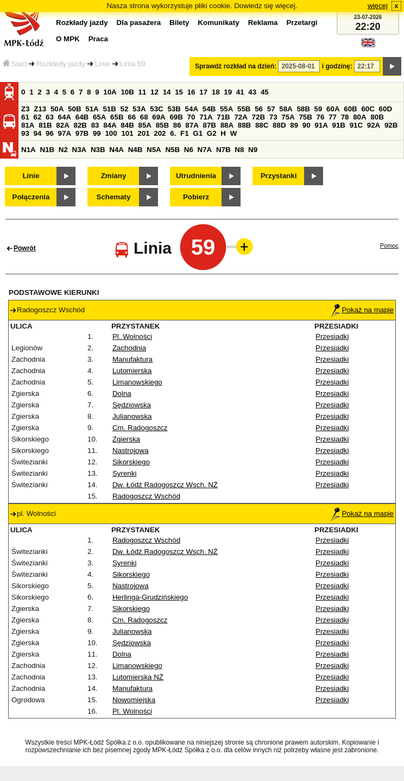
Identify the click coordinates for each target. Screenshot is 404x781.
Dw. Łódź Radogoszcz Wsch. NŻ (165, 485)
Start (15, 64)
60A (332, 109)
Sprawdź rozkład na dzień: (235, 66)
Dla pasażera (139, 22)
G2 (212, 133)
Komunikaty (218, 22)
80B (376, 117)
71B (223, 117)
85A (144, 125)
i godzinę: (337, 66)
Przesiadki (332, 336)
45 (265, 92)
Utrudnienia (196, 176)
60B (350, 109)
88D (279, 125)
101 (127, 133)
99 (97, 133)
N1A (28, 150)
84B (127, 125)
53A (139, 109)
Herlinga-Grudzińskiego (150, 597)
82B (79, 125)
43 (252, 92)
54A (191, 109)
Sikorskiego (131, 462)
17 (203, 92)
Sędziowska (131, 405)
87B (209, 125)
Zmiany (114, 176)
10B (127, 92)
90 (306, 125)
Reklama (263, 22)
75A (287, 117)
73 (273, 117)
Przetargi (301, 22)
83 (95, 125)
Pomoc (389, 245)
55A (226, 109)
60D (385, 109)
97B (82, 133)
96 (50, 133)
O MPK (68, 39)
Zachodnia (129, 348)
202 (160, 133)
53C (156, 109)
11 (142, 92)
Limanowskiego (137, 382)
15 (179, 92)
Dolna (121, 393)
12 (154, 92)
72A (240, 117)
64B (82, 117)
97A (64, 133)
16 (191, 92)
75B (305, 117)
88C (261, 125)
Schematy (114, 197)
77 (333, 117)
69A (158, 117)
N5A (154, 150)
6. (173, 133)
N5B (172, 150)
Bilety (179, 22)
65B (116, 117)
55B (243, 109)
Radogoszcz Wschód (146, 496)
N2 (63, 150)
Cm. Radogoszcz (139, 428)
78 (345, 117)
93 (25, 133)
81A (27, 125)
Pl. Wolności (132, 336)
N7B (223, 150)
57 (271, 109)
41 (240, 92)
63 (50, 117)
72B (258, 117)
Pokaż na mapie (362, 310)
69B (175, 117)
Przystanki (279, 176)
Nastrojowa (130, 450)
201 (143, 133)
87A (191, 125)
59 (318, 109)
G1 (198, 133)
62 (38, 117)
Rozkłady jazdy (60, 64)
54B (209, 109)
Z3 (25, 109)
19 (228, 92)
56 (259, 109)
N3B (98, 150)
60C (367, 109)
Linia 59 (133, 64)
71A (205, 117)
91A (320, 125)
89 (294, 125)
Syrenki (124, 473)
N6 (188, 150)
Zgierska (126, 439)
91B (338, 125)
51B (109, 109)
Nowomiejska (133, 700)
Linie (102, 64)
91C (356, 125)
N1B (47, 150)
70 (191, 117)
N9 (252, 150)
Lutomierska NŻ (137, 677)
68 (144, 117)
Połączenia (31, 197)
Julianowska (132, 416)
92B (390, 125)
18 (216, 92)
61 (25, 117)
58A (285, 109)
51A (91, 109)
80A (359, 117)
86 (177, 125)
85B (162, 125)
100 (111, 133)
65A (99, 117)
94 (38, 133)
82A (62, 125)
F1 (184, 133)
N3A (79, 150)
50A (57, 109)
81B (45, 125)
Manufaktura (132, 359)
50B (74, 109)
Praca (98, 39)
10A (109, 92)
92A (373, 125)
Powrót (25, 248)
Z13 (40, 109)
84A (109, 125)
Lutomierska (132, 371)
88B (244, 125)
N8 (239, 150)
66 (132, 117)
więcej (378, 6)
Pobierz (196, 197)
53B (173, 109)
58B (303, 109)
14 (167, 92)
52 (125, 109)
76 (321, 117)
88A (226, 125)
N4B (135, 150)
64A (64, 117)
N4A (116, 150)
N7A (205, 150)
